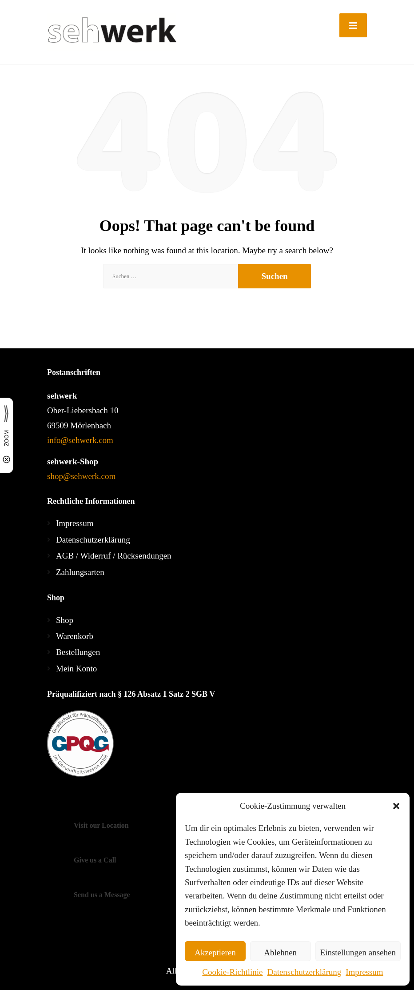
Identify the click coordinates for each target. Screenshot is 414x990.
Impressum (364, 972)
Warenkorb (74, 636)
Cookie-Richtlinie (232, 972)
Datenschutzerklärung (304, 972)
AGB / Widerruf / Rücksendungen (113, 555)
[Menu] (353, 25)
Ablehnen (280, 952)
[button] (396, 806)
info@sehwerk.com (80, 440)
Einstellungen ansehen (358, 952)
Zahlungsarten (80, 572)
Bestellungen (78, 652)
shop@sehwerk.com (81, 476)
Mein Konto (76, 668)
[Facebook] (56, 801)
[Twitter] (74, 801)
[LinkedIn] (92, 801)
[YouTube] (109, 801)
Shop (64, 620)
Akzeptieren (215, 952)
